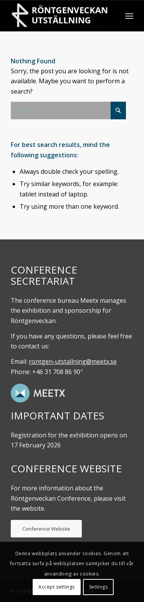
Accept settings (56, 587)
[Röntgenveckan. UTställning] (60, 15)
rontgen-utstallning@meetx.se (73, 361)
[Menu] (129, 16)
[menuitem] (129, 16)
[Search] (68, 110)
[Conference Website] (46, 529)
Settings (98, 587)
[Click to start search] (118, 110)
